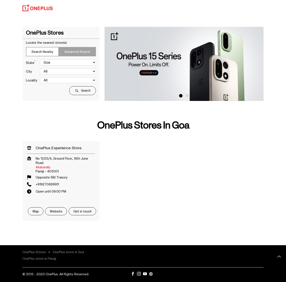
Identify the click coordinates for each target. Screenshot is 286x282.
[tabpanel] (184, 64)
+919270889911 (47, 184)
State (30, 62)
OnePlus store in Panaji (39, 258)
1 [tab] (181, 95)
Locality (31, 80)
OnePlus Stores (34, 252)
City (29, 71)
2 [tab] (187, 95)
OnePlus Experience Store (58, 147)
